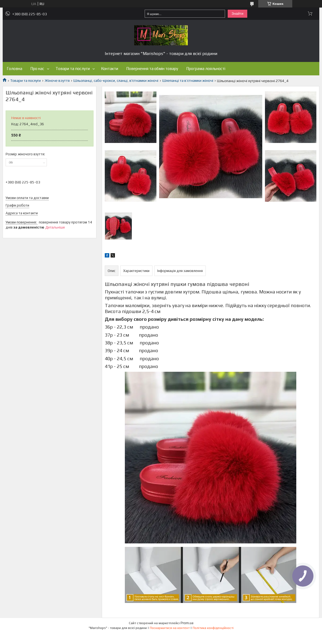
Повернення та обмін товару (152, 68)
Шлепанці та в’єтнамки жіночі (187, 80)
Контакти (109, 68)
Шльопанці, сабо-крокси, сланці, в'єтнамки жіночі (115, 80)
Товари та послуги (72, 68)
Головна (14, 68)
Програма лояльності (205, 68)
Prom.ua (187, 623)
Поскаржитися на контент (170, 628)
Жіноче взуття (57, 80)
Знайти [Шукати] (238, 14)
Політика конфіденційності (213, 628)
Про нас (37, 68)
